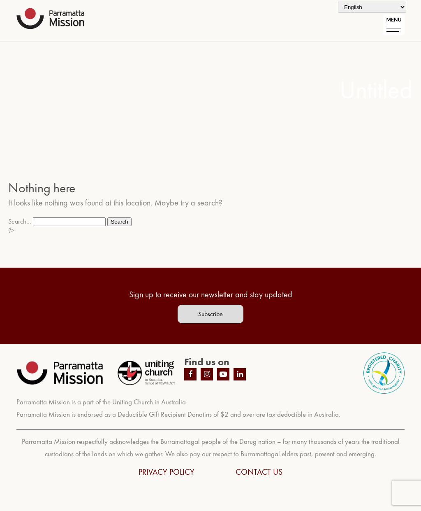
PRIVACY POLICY (166, 472)
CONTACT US (259, 472)
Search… (19, 221)
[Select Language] (372, 7)
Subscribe (210, 314)
